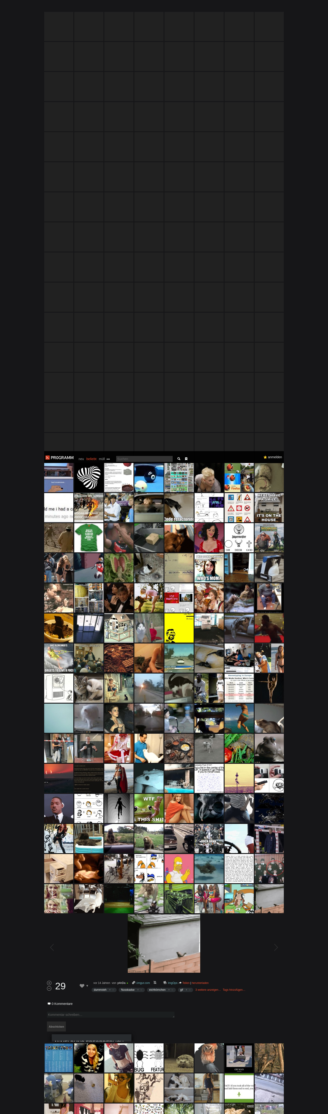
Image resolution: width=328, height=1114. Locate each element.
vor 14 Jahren (101, 531)
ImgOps (172, 531)
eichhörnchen (157, 538)
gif (181, 538)
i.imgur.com (143, 531)
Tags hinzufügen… (234, 538)
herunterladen (200, 531)
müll (102, 8)
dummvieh (100, 538)
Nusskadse (127, 538)
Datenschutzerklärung (152, 1108)
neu (81, 8)
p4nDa (121, 531)
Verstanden (285, 1105)
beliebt (91, 8)
